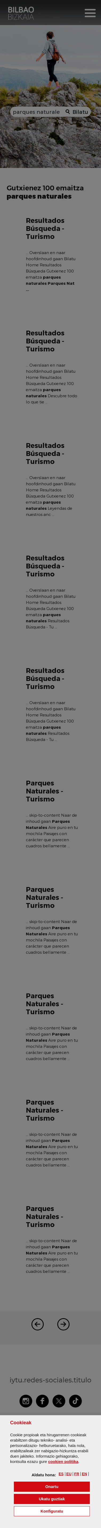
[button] (61, 1474)
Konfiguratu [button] (65, 1510)
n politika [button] (63, 1461)
